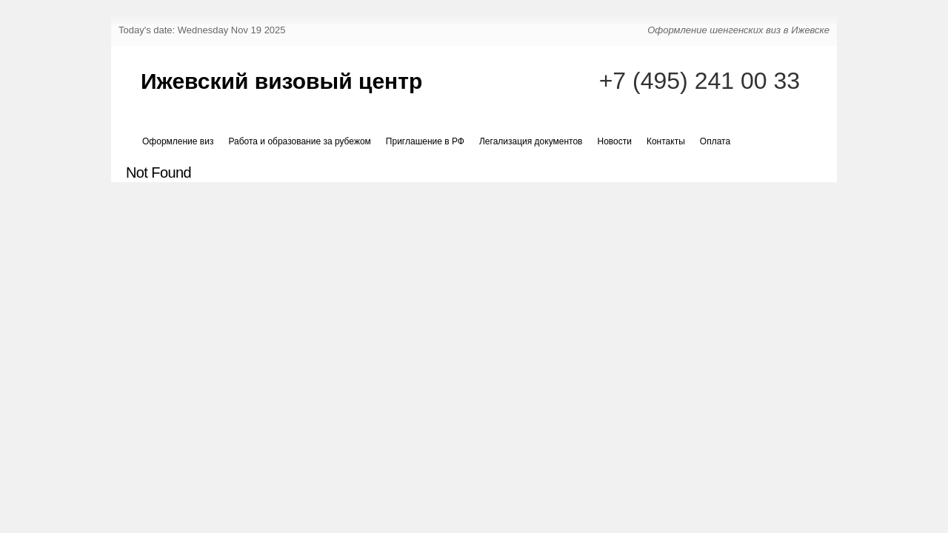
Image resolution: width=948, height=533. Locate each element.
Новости (615, 141)
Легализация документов (531, 141)
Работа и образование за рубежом (299, 141)
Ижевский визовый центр (281, 81)
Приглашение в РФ (425, 141)
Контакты (666, 141)
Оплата (715, 141)
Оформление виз (177, 141)
